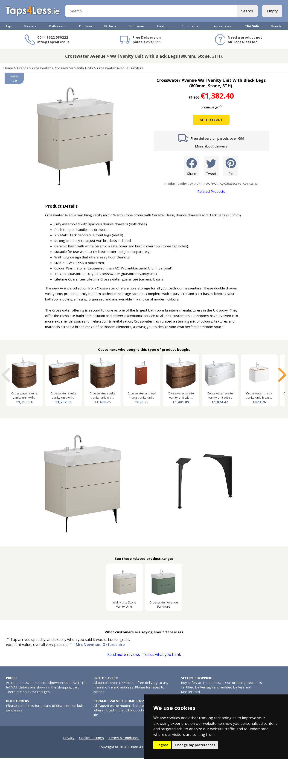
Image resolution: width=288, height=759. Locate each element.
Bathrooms (57, 27)
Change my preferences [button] (195, 745)
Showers (29, 27)
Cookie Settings (91, 738)
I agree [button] (162, 745)
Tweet (211, 166)
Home (8, 68)
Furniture (85, 27)
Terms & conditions (124, 738)
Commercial (190, 27)
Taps (9, 27)
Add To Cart (211, 120)
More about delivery (211, 146)
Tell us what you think (162, 655)
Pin (230, 166)
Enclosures (137, 27)
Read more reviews (123, 655)
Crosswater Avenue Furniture (120, 68)
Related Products (211, 192)
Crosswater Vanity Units (74, 68)
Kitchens (110, 27)
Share (191, 166)
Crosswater (41, 68)
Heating (162, 27)
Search (247, 11)
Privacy (69, 738)
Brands (276, 27)
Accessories (222, 27)
